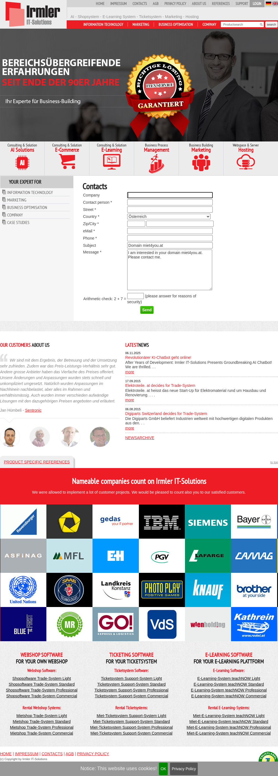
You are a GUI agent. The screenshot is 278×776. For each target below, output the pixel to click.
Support (242, 3)
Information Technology (103, 24)
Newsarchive (139, 438)
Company (209, 24)
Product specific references (37, 462)
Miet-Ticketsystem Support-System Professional (131, 727)
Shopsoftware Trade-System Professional (41, 690)
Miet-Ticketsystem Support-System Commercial (131, 733)
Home (100, 3)
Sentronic (33, 410)
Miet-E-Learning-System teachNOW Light (229, 715)
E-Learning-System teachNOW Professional (229, 690)
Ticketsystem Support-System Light (131, 678)
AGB (156, 3)
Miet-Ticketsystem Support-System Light (131, 715)
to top (274, 462)
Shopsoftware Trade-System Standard (41, 684)
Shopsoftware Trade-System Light (41, 678)
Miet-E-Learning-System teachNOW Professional (229, 727)
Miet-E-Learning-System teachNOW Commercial (229, 733)
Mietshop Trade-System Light (41, 715)
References (221, 3)
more (129, 372)
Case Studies (18, 222)
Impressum (118, 3)
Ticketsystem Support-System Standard (131, 684)
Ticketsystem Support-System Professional (131, 690)
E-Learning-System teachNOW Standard (229, 684)
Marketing (140, 24)
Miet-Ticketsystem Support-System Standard (131, 721)
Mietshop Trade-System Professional (42, 727)
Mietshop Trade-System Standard (42, 721)
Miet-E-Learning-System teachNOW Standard (228, 721)
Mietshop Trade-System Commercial (41, 733)
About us (199, 3)
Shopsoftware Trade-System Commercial (41, 696)
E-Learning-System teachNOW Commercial (228, 696)
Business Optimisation (176, 24)
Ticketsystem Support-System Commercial (131, 696)
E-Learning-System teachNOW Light (228, 678)
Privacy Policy (184, 769)
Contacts (139, 3)
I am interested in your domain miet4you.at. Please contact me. (169, 270)
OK (163, 769)
